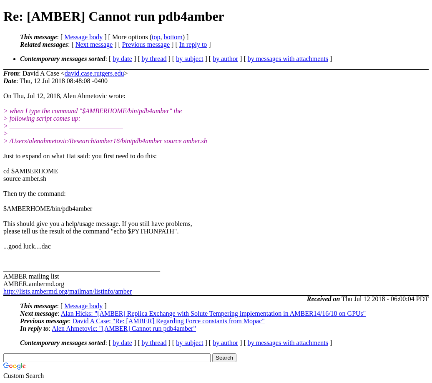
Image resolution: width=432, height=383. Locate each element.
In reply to (193, 44)
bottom (172, 37)
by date (122, 58)
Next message (94, 44)
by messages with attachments (288, 58)
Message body (83, 37)
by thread (154, 58)
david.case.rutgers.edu (94, 73)
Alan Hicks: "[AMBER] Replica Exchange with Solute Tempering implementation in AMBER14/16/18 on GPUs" (213, 313)
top (156, 37)
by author (225, 58)
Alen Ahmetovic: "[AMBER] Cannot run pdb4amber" (124, 328)
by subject (189, 58)
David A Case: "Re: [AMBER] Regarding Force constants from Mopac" (168, 321)
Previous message (146, 44)
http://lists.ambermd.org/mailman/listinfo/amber (67, 291)
